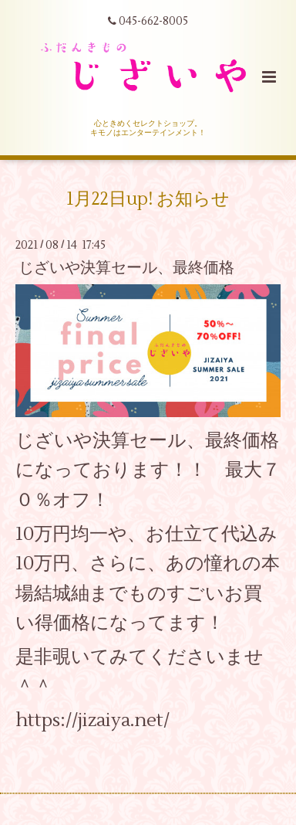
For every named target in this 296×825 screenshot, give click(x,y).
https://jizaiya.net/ (92, 720)
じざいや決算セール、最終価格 (126, 267)
